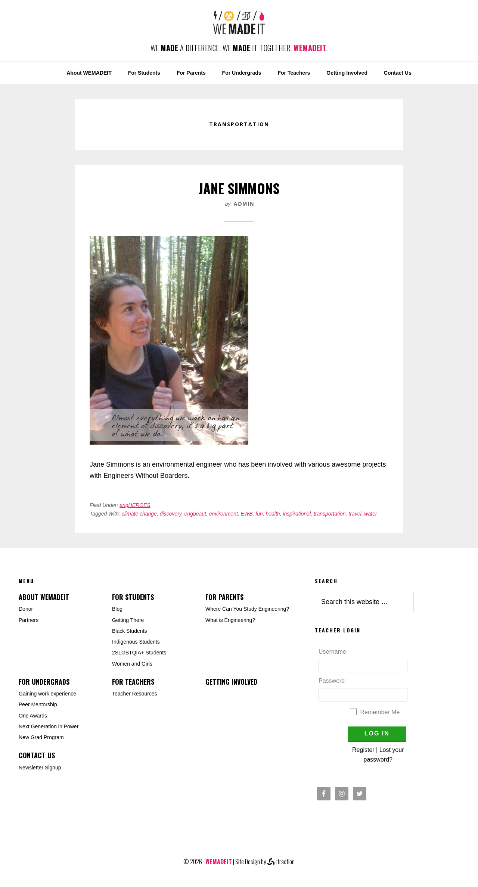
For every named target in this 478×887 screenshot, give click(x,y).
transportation (330, 514)
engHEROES (135, 505)
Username (332, 651)
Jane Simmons (239, 188)
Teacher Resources (134, 694)
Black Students (129, 631)
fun (259, 514)
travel (354, 514)
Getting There (128, 620)
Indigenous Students (136, 642)
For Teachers (133, 682)
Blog (117, 609)
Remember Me (380, 712)
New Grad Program (41, 737)
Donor (26, 609)
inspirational (297, 514)
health (273, 514)
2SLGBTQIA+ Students (139, 653)
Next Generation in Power (48, 726)
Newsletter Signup (40, 768)
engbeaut (195, 514)
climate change (139, 514)
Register (363, 750)
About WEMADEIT (44, 597)
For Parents (224, 597)
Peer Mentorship (38, 704)
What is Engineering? (230, 620)
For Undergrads (44, 682)
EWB (247, 514)
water (370, 514)
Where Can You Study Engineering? (247, 609)
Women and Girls (132, 664)
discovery (170, 514)
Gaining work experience (47, 694)
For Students (133, 597)
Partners (28, 620)
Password (332, 681)
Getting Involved (231, 682)
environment (223, 514)
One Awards (33, 716)
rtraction (281, 861)
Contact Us (37, 755)
